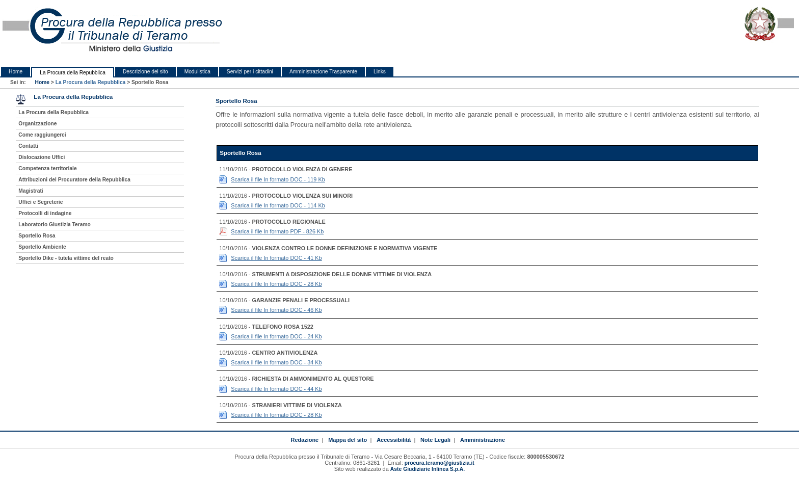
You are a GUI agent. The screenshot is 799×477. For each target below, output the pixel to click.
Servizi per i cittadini (250, 71)
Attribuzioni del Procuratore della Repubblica (74, 179)
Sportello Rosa (36, 235)
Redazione (304, 440)
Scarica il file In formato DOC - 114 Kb (278, 205)
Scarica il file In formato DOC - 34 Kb (276, 362)
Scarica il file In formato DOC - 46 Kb (276, 310)
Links (380, 71)
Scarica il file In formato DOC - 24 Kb (276, 336)
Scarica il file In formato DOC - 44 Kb (276, 389)
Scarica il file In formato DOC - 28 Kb (276, 284)
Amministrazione (482, 440)
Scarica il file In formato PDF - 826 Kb (277, 231)
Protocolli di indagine (44, 213)
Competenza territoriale (47, 168)
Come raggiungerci (42, 135)
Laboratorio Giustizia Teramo (54, 224)
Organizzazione (37, 123)
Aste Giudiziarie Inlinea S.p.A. (427, 469)
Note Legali (435, 440)
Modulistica (197, 71)
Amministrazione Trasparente (323, 71)
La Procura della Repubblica (72, 72)
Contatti (28, 146)
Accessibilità (394, 440)
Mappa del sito (347, 440)
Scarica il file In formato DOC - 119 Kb (278, 179)
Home (15, 71)
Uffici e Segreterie (40, 202)
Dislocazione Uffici (41, 157)
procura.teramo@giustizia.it (439, 463)
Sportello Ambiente (42, 247)
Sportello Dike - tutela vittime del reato (66, 258)
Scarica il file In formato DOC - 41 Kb (276, 258)
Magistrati (30, 191)
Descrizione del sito (145, 71)
